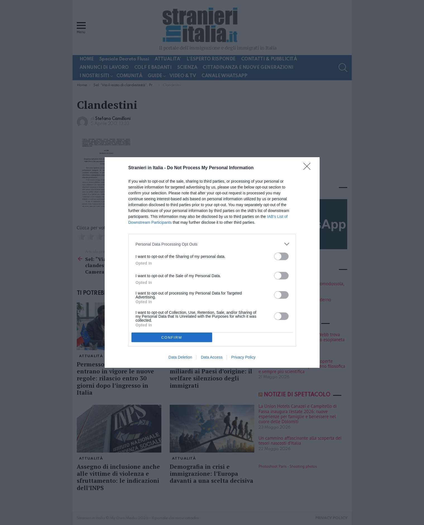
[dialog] (212, 262)
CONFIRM (171, 337)
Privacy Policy (243, 357)
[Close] (308, 168)
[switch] (281, 256)
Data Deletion (180, 357)
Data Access (211, 357)
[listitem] (212, 244)
